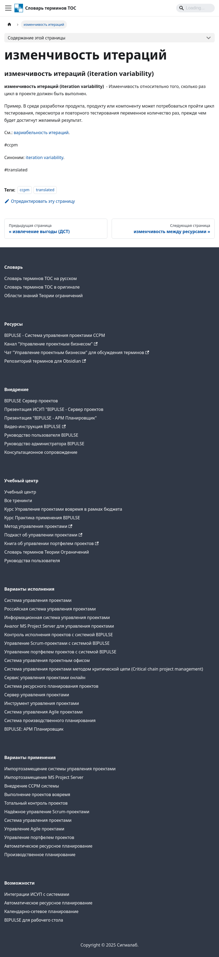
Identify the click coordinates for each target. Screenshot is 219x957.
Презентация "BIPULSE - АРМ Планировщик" (50, 418)
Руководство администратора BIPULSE (44, 444)
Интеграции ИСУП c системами (36, 894)
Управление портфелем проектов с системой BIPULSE (60, 652)
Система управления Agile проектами (43, 712)
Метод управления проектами (38, 526)
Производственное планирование (39, 854)
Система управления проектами (37, 600)
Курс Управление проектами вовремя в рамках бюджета (63, 509)
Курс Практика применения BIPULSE (42, 518)
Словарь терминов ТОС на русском (40, 278)
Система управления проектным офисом (47, 660)
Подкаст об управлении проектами (43, 535)
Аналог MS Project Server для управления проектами (59, 626)
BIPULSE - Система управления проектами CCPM (54, 335)
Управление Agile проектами (34, 829)
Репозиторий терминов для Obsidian (45, 361)
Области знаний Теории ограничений (43, 296)
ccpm (24, 190)
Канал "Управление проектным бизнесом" (50, 344)
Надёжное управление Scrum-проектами (46, 812)
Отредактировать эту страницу (39, 201)
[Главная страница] (9, 24)
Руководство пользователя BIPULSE (41, 435)
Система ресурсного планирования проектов (51, 686)
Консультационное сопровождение (40, 452)
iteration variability (44, 157)
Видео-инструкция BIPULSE (35, 426)
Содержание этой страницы (36, 38)
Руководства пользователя (32, 561)
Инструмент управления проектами (41, 703)
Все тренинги (18, 500)
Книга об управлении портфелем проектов (51, 543)
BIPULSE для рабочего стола (33, 920)
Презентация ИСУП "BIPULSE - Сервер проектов (53, 409)
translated (45, 190)
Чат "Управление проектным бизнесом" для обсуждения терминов (76, 352)
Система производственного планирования (50, 720)
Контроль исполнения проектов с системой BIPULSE (58, 635)
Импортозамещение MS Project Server (44, 777)
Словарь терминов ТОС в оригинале (42, 287)
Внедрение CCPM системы (31, 786)
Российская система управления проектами (50, 609)
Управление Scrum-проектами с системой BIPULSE (57, 643)
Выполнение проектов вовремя (37, 794)
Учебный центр (20, 492)
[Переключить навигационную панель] (8, 8)
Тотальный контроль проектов (36, 803)
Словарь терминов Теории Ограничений (46, 552)
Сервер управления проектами (36, 695)
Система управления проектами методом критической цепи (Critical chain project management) (103, 669)
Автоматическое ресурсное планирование (48, 846)
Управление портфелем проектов (39, 837)
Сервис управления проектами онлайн (44, 677)
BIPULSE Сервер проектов (31, 401)
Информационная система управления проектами (57, 617)
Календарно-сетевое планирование (41, 911)
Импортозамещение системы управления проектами (60, 769)
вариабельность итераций (41, 132)
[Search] (195, 8)
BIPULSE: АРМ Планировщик (33, 729)
